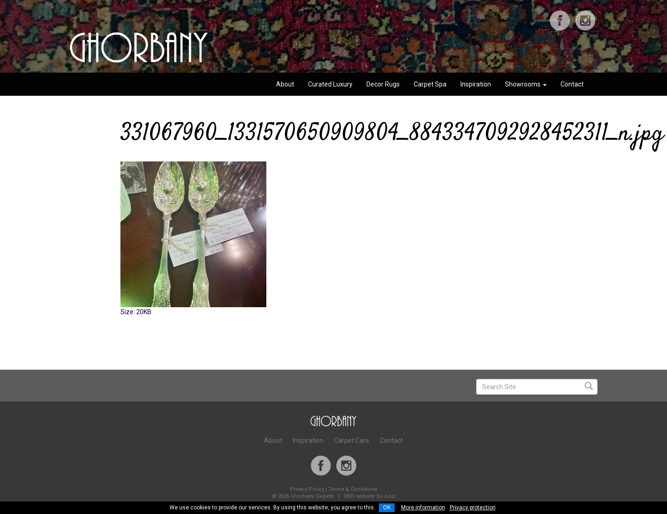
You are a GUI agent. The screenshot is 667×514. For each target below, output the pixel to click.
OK (386, 507)
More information (423, 507)
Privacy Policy (307, 489)
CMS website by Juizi (370, 496)
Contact (572, 84)
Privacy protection (473, 507)
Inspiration (475, 84)
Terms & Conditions (352, 489)
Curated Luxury (330, 84)
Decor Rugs (383, 84)
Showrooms (526, 84)
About (285, 84)
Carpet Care (351, 440)
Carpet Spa (430, 84)
